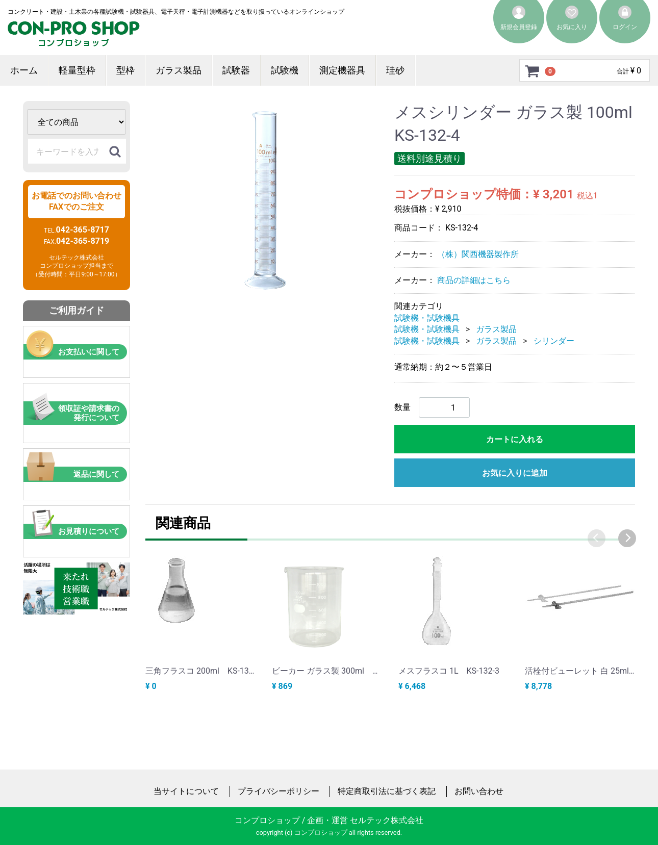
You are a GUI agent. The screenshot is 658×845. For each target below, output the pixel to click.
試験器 (236, 70)
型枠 (125, 70)
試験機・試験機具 (427, 318)
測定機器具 (342, 70)
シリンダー (554, 340)
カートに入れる (514, 439)
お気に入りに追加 (514, 473)
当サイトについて (186, 791)
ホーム (24, 70)
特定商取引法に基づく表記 (387, 791)
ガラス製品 (178, 70)
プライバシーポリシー (278, 791)
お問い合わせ (478, 791)
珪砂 (395, 70)
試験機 (284, 70)
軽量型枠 (77, 70)
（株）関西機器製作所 (478, 254)
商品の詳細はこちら (474, 280)
